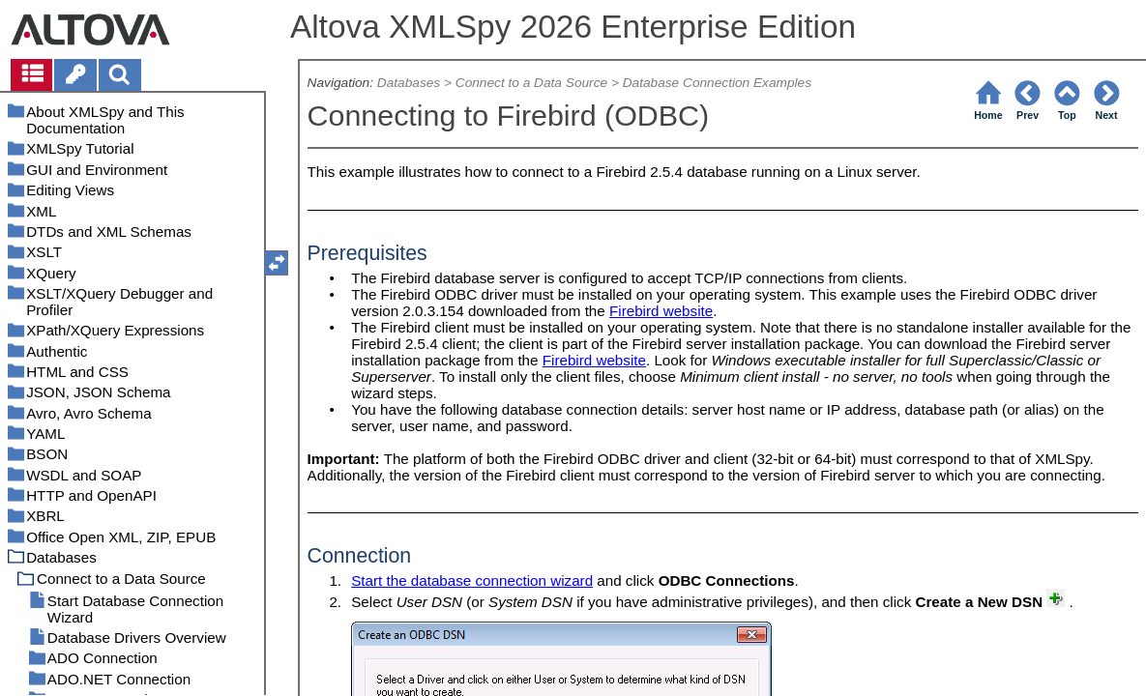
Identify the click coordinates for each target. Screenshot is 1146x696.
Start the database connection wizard (472, 580)
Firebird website (661, 311)
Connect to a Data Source (531, 82)
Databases (408, 82)
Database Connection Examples (717, 82)
